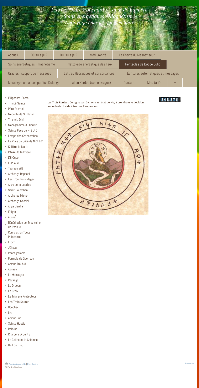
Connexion (189, 363)
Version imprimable (15, 364)
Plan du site (32, 364)
